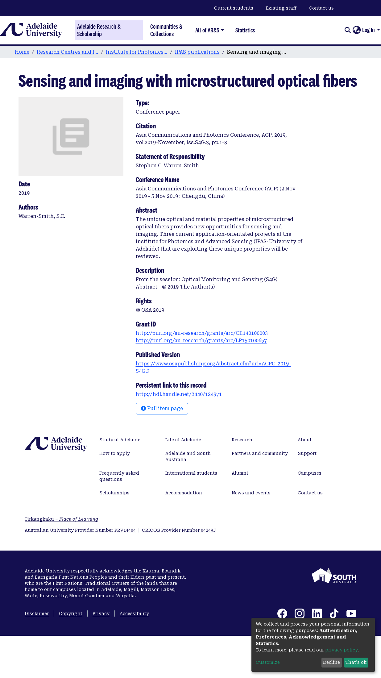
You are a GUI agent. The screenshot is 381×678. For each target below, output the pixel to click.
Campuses (309, 473)
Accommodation (183, 492)
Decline (331, 662)
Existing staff (281, 8)
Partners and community (260, 453)
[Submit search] (347, 30)
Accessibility (134, 613)
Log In (368, 30)
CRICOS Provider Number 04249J (179, 530)
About (305, 439)
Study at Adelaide (119, 439)
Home (22, 52)
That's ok (356, 662)
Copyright (70, 613)
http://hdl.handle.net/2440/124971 (179, 394)
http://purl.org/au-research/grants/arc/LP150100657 (201, 340)
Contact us (321, 8)
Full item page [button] (162, 408)
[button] (356, 30)
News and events (251, 492)
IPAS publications (197, 52)
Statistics (245, 30)
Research (242, 439)
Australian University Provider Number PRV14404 (80, 530)
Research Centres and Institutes (67, 52)
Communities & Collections (166, 30)
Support (307, 453)
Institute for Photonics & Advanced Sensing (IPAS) (137, 52)
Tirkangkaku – (61, 519)
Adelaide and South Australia (188, 456)
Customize (268, 662)
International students (191, 473)
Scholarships (114, 492)
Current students (233, 8)
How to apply (114, 453)
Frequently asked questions (119, 476)
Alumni (240, 473)
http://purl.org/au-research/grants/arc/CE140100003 (202, 333)
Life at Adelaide (183, 439)
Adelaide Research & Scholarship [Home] (99, 30)
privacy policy (341, 649)
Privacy (101, 613)
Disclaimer (37, 613)
